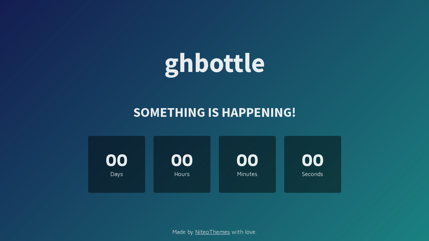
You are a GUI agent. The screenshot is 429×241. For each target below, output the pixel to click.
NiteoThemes (212, 232)
